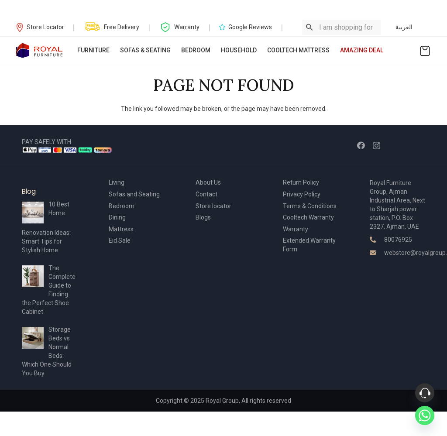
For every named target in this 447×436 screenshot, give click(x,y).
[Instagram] (376, 145)
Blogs (203, 217)
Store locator (213, 206)
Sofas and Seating (134, 194)
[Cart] (425, 50)
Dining (117, 217)
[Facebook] (361, 145)
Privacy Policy (301, 194)
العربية (404, 27)
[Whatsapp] (424, 415)
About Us (208, 182)
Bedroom (121, 206)
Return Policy (301, 182)
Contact (206, 194)
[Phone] (424, 392)
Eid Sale (120, 240)
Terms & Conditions (310, 206)
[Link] (39, 50)
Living (116, 182)
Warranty (295, 229)
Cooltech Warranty (308, 217)
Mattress (121, 229)
